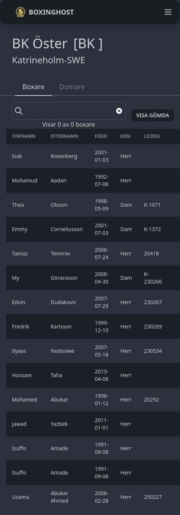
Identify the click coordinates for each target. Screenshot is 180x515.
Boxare (33, 86)
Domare (72, 86)
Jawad (20, 423)
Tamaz (20, 253)
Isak (17, 156)
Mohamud (25, 180)
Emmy (20, 229)
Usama (21, 496)
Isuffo (20, 448)
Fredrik (21, 326)
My (16, 277)
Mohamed (25, 399)
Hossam (22, 375)
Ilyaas (20, 350)
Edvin (19, 302)
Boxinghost (44, 12)
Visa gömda (152, 115)
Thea (18, 204)
